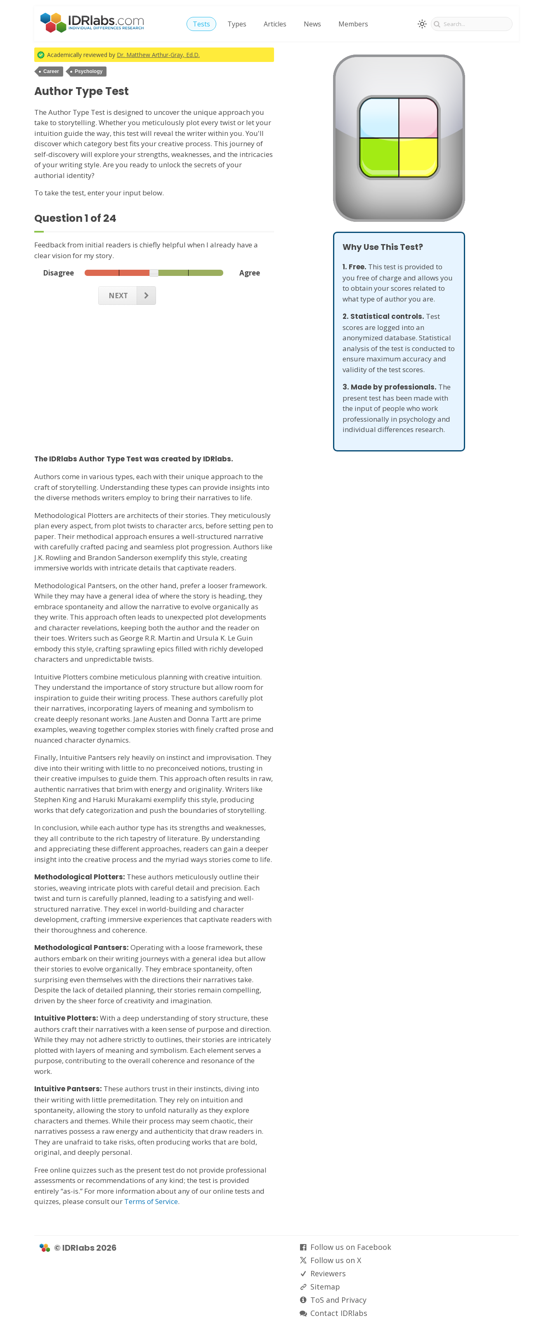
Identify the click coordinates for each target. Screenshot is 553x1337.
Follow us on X (335, 1260)
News (312, 23)
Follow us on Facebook (350, 1247)
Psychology (88, 71)
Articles (275, 23)
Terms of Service (151, 1201)
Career (51, 71)
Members (353, 23)
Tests (201, 23)
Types (236, 23)
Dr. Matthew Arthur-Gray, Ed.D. (158, 55)
